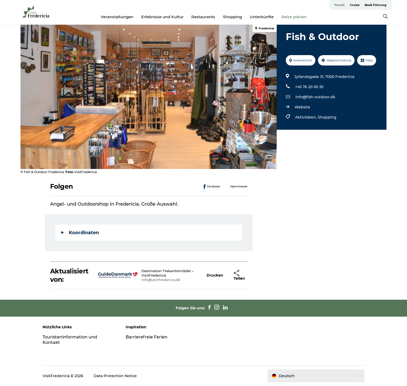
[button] (215, 275)
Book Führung (375, 5)
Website (302, 107)
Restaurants (203, 16)
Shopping (232, 16)
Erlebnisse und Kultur (162, 16)
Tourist (339, 5)
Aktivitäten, (306, 117)
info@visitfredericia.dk (160, 280)
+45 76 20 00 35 (309, 86)
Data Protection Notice (115, 376)
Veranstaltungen (117, 16)
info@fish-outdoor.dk (315, 97)
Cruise (354, 5)
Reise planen (294, 16)
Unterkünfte (262, 16)
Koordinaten (80, 232)
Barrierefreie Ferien (146, 337)
